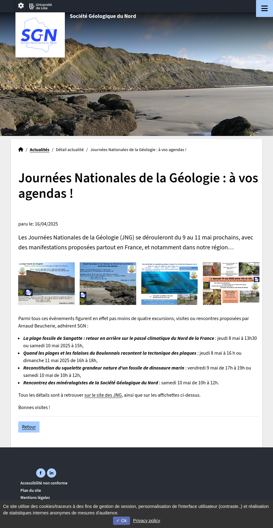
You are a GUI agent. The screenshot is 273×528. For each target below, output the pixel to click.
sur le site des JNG (103, 395)
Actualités (39, 149)
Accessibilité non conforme (43, 483)
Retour (29, 427)
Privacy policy (146, 520)
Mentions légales (35, 498)
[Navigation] (264, 8)
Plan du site (30, 490)
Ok (121, 520)
